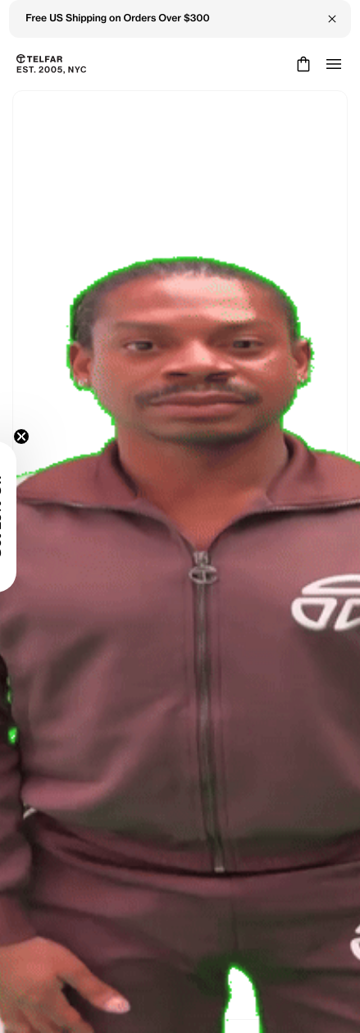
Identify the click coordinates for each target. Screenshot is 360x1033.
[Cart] (301, 64)
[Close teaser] (21, 436)
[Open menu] (334, 64)
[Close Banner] (332, 19)
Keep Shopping (180, 572)
